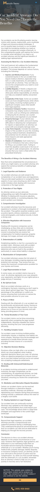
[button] (36, 2)
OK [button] (20, 480)
